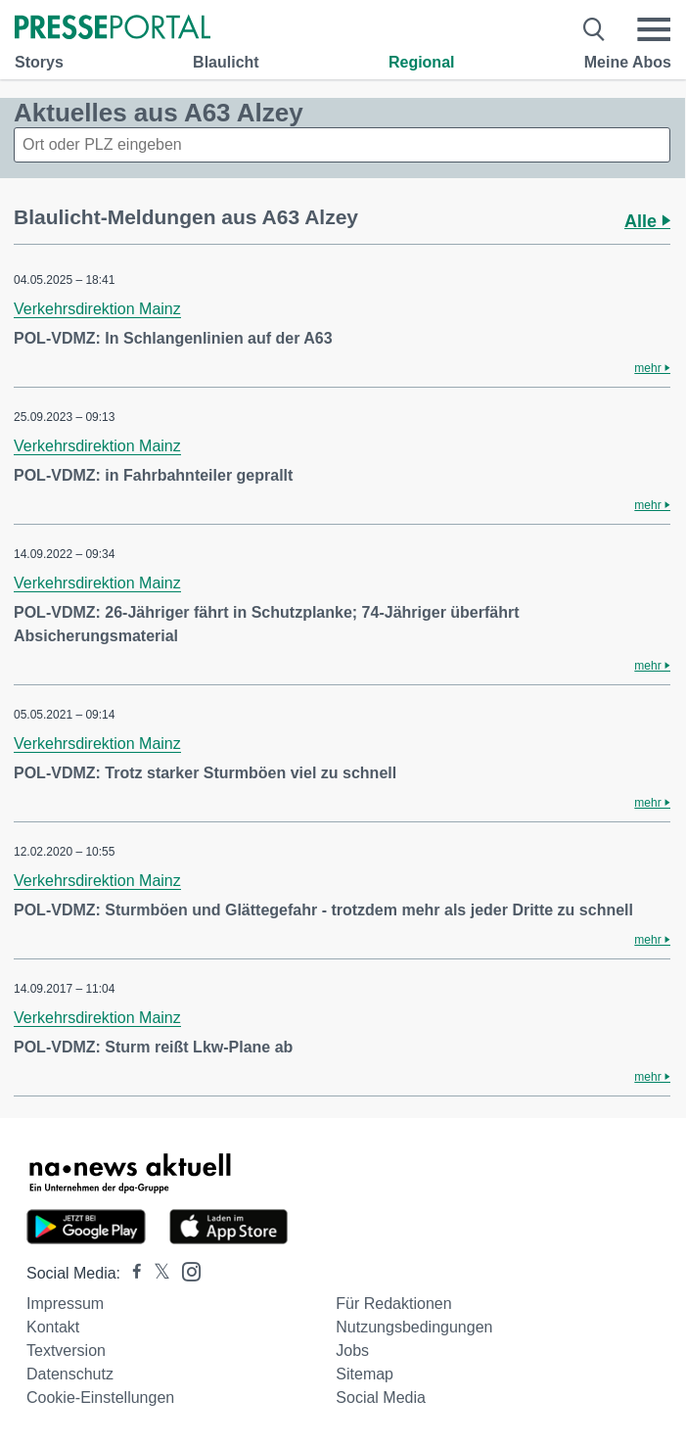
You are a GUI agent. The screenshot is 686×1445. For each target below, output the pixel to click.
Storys (39, 62)
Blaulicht (226, 62)
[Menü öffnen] (653, 29)
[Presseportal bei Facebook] (131, 1273)
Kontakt (52, 1327)
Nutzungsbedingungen (414, 1327)
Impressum (65, 1303)
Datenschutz (70, 1374)
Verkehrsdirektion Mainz (97, 309)
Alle (647, 221)
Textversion (66, 1350)
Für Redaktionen (393, 1303)
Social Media (381, 1397)
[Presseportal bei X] (156, 1273)
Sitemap (364, 1374)
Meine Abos (627, 62)
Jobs (352, 1350)
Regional (422, 62)
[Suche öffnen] (594, 29)
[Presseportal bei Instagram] (185, 1270)
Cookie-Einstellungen (100, 1397)
